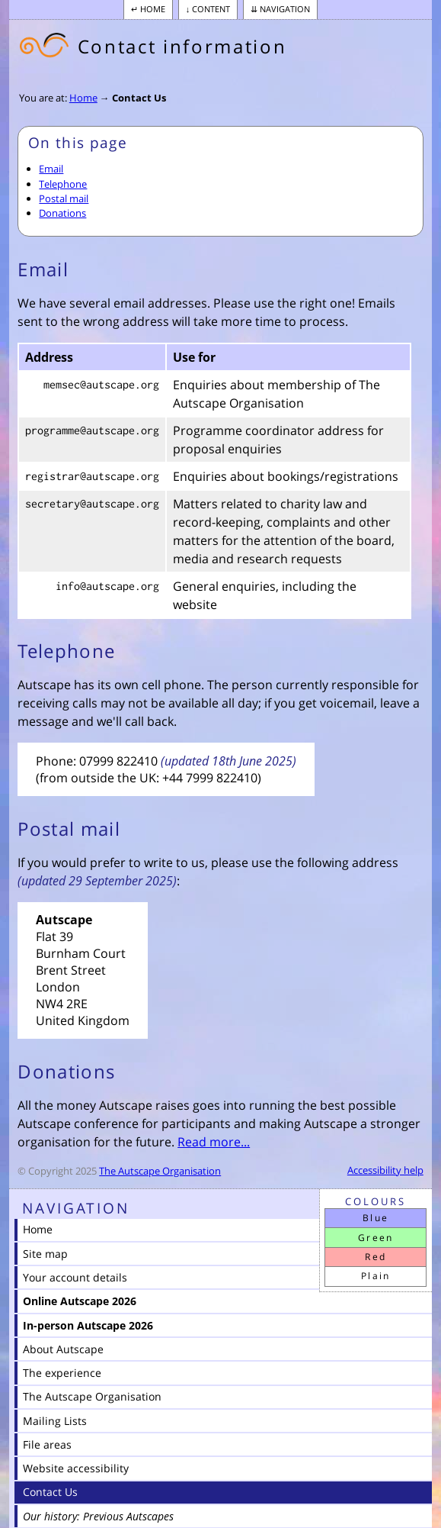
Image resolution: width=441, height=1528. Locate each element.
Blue (376, 1217)
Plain (376, 1275)
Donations (62, 213)
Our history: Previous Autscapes (98, 1516)
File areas (47, 1444)
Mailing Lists (55, 1421)
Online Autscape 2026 (79, 1301)
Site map (45, 1253)
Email (51, 169)
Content (211, 9)
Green (376, 1237)
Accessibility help (385, 1170)
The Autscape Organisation (160, 1171)
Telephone (63, 184)
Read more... (213, 1141)
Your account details (75, 1277)
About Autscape (63, 1349)
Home (152, 9)
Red (375, 1256)
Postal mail (63, 198)
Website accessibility (76, 1468)
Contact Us (139, 98)
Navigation (285, 9)
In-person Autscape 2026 (88, 1325)
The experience (62, 1372)
